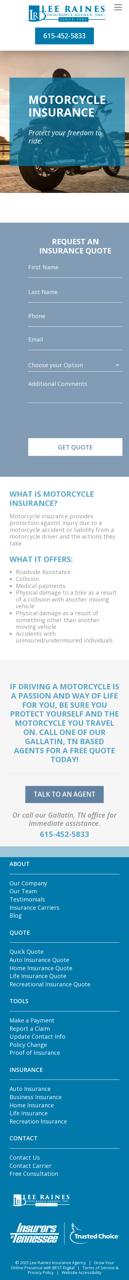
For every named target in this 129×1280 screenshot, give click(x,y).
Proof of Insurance (34, 1052)
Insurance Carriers (34, 907)
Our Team (23, 891)
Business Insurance (35, 1097)
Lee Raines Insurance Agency (58, 1262)
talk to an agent (64, 802)
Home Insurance (31, 1105)
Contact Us (24, 1157)
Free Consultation (33, 1173)
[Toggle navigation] (118, 7)
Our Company (28, 883)
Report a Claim (29, 1028)
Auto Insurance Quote (39, 960)
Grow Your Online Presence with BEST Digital (62, 1265)
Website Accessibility (81, 1272)
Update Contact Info (37, 1036)
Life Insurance (28, 1113)
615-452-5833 (64, 35)
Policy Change (28, 1044)
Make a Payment (31, 1020)
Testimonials (27, 899)
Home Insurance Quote (40, 968)
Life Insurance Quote (37, 976)
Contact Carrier (30, 1165)
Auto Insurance (30, 1088)
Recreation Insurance (38, 1121)
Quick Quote (26, 951)
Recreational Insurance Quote (49, 984)
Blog (15, 915)
